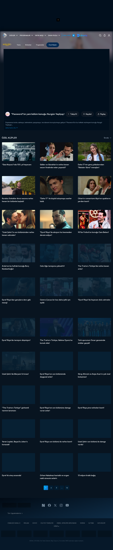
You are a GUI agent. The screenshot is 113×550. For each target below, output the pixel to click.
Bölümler (28, 45)
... (62, 488)
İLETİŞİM (91, 523)
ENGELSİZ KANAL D (14, 523)
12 (67, 488)
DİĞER (56, 526)
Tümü (19, 45)
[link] (4, 35)
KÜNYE (35, 523)
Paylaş (101, 114)
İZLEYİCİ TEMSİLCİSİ (47, 523)
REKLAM (26, 523)
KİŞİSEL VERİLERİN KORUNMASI (66, 523)
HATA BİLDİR (101, 523)
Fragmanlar (40, 45)
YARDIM (82, 523)
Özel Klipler (53, 45)
